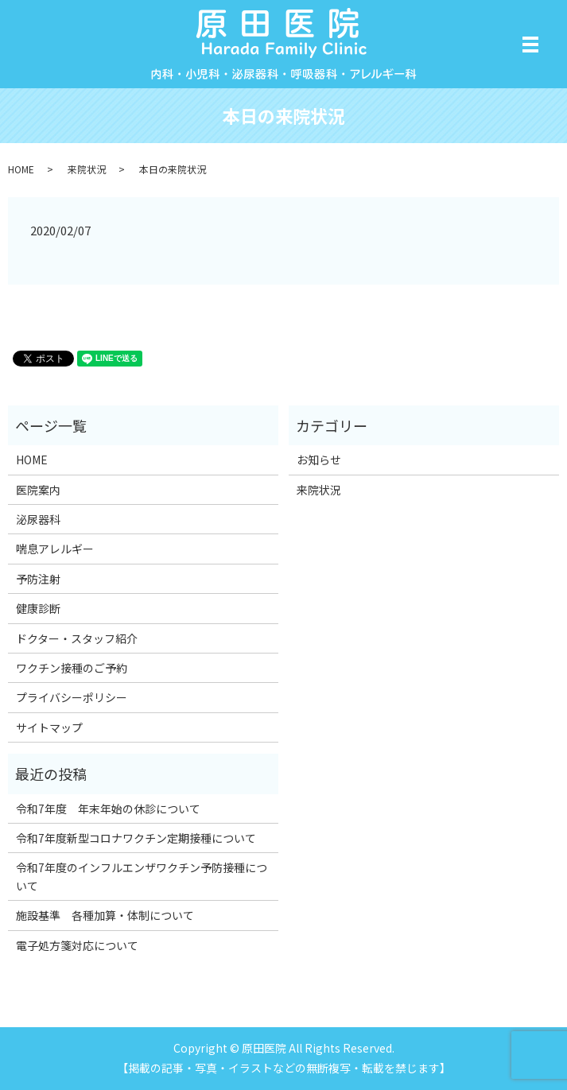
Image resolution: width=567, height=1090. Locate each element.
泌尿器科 (38, 519)
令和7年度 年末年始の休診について (108, 809)
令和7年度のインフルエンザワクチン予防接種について (141, 876)
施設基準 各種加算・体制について (105, 915)
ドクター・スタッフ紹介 (77, 638)
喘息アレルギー (55, 549)
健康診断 (38, 608)
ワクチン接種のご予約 (71, 668)
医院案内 (38, 490)
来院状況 (87, 169)
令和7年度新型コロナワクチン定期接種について (136, 838)
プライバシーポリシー (71, 697)
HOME (21, 169)
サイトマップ (49, 727)
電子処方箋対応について (77, 945)
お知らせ (319, 459)
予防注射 (38, 579)
